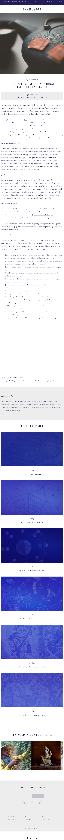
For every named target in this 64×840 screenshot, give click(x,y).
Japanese (31, 381)
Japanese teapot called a (42, 215)
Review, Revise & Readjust (32, 474)
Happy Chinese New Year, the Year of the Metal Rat (32, 667)
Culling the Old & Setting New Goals (32, 715)
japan (26, 381)
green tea (18, 180)
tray (26, 291)
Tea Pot (40, 381)
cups (6, 381)
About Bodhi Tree (12, 816)
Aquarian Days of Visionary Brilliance (32, 571)
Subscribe (38, 796)
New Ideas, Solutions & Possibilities (32, 619)
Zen (25, 120)
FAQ (43, 816)
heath (22, 381)
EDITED (11, 381)
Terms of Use (28, 819)
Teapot (50, 381)
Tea (36, 381)
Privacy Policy (11, 819)
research (43, 166)
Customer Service (46, 819)
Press (26, 816)
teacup (45, 381)
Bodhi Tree (32, 8)
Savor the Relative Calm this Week (32, 522)
